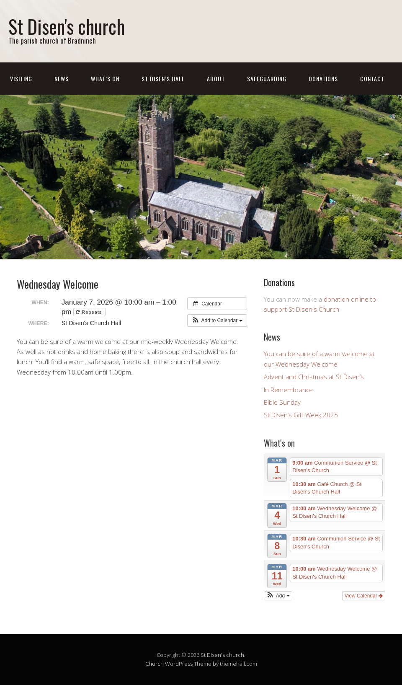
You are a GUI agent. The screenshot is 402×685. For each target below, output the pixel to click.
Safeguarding (266, 78)
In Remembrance (288, 389)
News (61, 78)
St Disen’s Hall (163, 78)
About (216, 78)
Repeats (89, 312)
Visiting (21, 78)
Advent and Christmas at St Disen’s (314, 376)
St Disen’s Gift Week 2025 (301, 415)
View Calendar (364, 596)
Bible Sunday (282, 402)
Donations (323, 78)
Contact (372, 78)
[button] (217, 320)
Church (154, 663)
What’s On (105, 78)
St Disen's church (66, 26)
